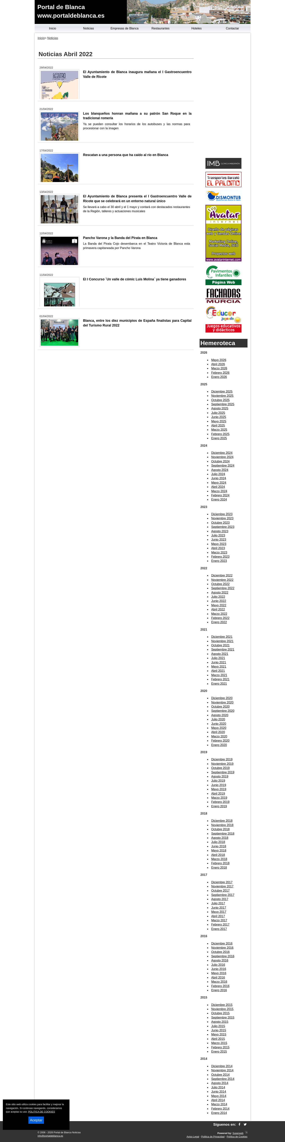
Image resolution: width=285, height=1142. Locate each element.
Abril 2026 (218, 364)
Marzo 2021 (219, 675)
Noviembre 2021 (222, 641)
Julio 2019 (218, 780)
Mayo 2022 (218, 605)
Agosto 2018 (219, 837)
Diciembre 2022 (222, 575)
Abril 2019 (218, 793)
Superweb (238, 1133)
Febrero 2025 (220, 434)
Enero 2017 (219, 929)
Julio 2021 (218, 658)
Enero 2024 (219, 499)
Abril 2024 (218, 486)
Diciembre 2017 (222, 882)
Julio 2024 (218, 474)
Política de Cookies (237, 1136)
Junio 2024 (218, 478)
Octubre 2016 (220, 952)
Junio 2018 (218, 846)
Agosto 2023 (219, 531)
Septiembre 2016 (222, 956)
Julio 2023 (218, 535)
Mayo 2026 (218, 360)
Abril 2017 (218, 916)
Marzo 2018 (219, 859)
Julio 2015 (218, 1026)
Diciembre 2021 (222, 636)
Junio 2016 (218, 969)
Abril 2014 (218, 1100)
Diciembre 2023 (222, 514)
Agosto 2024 (219, 470)
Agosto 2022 (219, 592)
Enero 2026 (219, 377)
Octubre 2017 (220, 890)
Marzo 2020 (219, 736)
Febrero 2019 (220, 802)
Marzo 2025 (219, 429)
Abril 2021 (218, 670)
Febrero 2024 (220, 495)
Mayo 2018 (218, 850)
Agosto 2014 (219, 1083)
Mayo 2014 (218, 1096)
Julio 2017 (218, 903)
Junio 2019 (218, 785)
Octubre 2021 (220, 645)
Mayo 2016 (218, 973)
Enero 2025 (219, 438)
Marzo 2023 (219, 552)
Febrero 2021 (220, 679)
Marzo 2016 (219, 981)
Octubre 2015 (220, 1013)
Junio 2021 (218, 662)
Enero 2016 (219, 990)
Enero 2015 (219, 1051)
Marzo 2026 (219, 368)
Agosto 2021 (219, 653)
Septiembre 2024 (222, 465)
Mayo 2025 (218, 421)
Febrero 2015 (220, 1047)
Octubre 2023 (220, 522)
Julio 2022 (218, 596)
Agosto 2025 (219, 408)
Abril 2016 (218, 977)
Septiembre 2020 (222, 710)
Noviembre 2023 (222, 518)
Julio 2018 (218, 842)
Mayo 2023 (218, 544)
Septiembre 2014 (222, 1078)
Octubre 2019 (220, 768)
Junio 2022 (218, 601)
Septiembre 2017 (222, 895)
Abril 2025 (218, 425)
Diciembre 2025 (222, 391)
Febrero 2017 (220, 924)
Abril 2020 (218, 732)
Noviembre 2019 (222, 763)
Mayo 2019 (218, 789)
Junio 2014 (218, 1091)
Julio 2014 (218, 1087)
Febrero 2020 (220, 740)
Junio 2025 (218, 417)
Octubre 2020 (220, 706)
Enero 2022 (219, 622)
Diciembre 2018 (222, 820)
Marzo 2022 (219, 613)
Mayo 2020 (218, 728)
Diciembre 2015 (222, 1004)
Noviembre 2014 (222, 1070)
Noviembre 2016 (222, 947)
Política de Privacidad (213, 1136)
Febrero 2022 (220, 618)
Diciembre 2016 (222, 943)
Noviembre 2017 (222, 886)
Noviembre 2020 (222, 702)
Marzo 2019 (219, 797)
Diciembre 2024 (222, 452)
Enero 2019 (219, 806)
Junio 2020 (218, 723)
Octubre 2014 (220, 1074)
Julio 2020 (218, 719)
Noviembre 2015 (222, 1009)
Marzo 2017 (219, 920)
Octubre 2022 (220, 584)
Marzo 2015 (219, 1043)
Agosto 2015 (219, 1021)
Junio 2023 (218, 539)
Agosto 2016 (219, 960)
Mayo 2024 (218, 482)
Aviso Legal (193, 1136)
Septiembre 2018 (222, 833)
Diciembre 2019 (222, 759)
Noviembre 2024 (222, 457)
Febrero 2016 (220, 986)
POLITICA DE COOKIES (41, 1111)
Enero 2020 (219, 745)
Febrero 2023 (220, 556)
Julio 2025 (218, 412)
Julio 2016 (218, 964)
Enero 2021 (219, 683)
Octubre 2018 (220, 829)
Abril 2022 (218, 609)
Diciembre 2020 (222, 698)
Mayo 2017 (218, 911)
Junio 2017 (218, 907)
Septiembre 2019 (222, 772)
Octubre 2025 (220, 400)
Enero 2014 (219, 1112)
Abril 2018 (218, 854)
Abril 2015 (218, 1038)
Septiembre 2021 (222, 649)
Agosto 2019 (219, 776)
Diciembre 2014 (222, 1066)
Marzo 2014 (219, 1104)
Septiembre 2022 (222, 588)
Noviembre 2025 (222, 395)
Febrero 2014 (220, 1108)
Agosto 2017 (219, 899)
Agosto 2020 (219, 715)
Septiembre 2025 (222, 404)
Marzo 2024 (219, 491)
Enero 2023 (219, 560)
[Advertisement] (224, 96)
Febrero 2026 (220, 372)
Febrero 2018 (220, 863)
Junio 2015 (218, 1030)
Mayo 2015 (218, 1034)
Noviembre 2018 (222, 825)
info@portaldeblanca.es (50, 1135)
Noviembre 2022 (222, 579)
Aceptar (36, 1120)
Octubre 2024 (220, 461)
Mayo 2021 (218, 666)
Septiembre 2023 (222, 526)
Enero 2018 (219, 867)
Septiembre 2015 (222, 1017)
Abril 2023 (218, 548)
